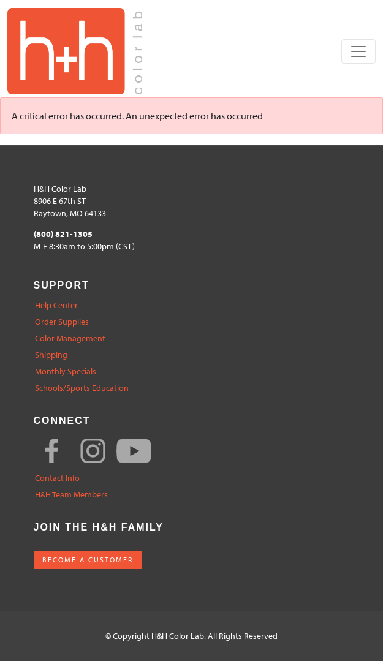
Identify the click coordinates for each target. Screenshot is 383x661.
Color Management (70, 338)
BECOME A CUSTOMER (87, 559)
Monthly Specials (65, 371)
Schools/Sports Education (82, 388)
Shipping (51, 355)
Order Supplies (62, 322)
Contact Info (57, 478)
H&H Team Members (71, 495)
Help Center (56, 305)
